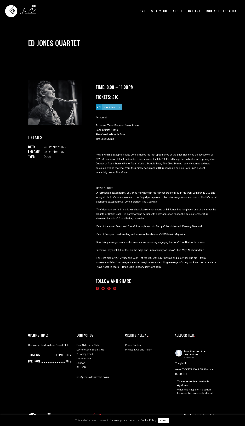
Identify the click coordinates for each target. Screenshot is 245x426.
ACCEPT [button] (163, 420)
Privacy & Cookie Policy (138, 349)
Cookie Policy (148, 420)
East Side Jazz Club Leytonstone (195, 353)
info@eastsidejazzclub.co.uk (93, 377)
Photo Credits (133, 345)
